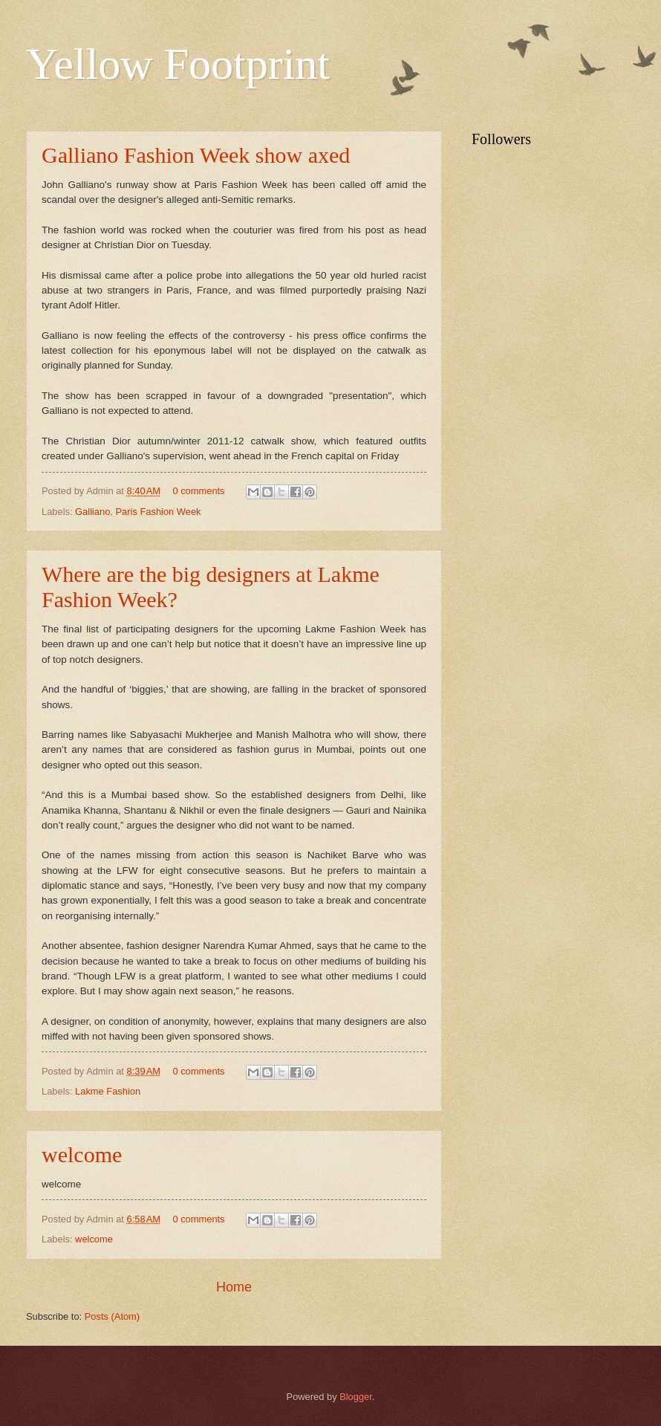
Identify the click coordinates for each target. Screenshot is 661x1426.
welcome (82, 1154)
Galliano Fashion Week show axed (196, 155)
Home (234, 1287)
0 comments (198, 490)
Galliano (92, 511)
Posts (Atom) (112, 1316)
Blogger (355, 1396)
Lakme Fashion (107, 1091)
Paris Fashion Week (158, 511)
